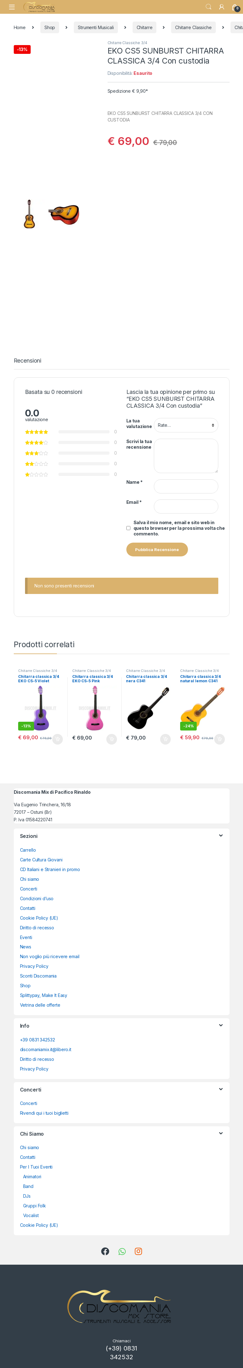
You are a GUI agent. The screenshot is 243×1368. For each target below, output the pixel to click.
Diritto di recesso (37, 927)
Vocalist (31, 1215)
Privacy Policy (34, 966)
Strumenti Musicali (96, 27)
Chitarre (145, 27)
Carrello (28, 850)
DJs (27, 1196)
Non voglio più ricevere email (49, 956)
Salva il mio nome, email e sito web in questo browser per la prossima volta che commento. (179, 528)
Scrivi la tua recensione (139, 444)
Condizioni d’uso (37, 898)
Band (28, 1186)
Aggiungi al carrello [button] (57, 739)
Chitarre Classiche (193, 27)
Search (208, 6)
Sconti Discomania (38, 975)
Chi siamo (29, 879)
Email (134, 502)
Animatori (32, 1176)
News (25, 946)
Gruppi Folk (34, 1205)
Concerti (28, 888)
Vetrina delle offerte (40, 1005)
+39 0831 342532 (37, 1039)
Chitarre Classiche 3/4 (127, 42)
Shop (49, 27)
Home (20, 27)
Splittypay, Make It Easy (44, 995)
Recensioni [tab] (28, 361)
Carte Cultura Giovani (41, 859)
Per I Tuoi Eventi (36, 1166)
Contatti (27, 908)
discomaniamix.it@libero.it (45, 1049)
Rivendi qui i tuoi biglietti (44, 1113)
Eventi (26, 937)
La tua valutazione (139, 423)
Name (134, 482)
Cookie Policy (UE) (39, 918)
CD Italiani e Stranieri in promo (50, 869)
